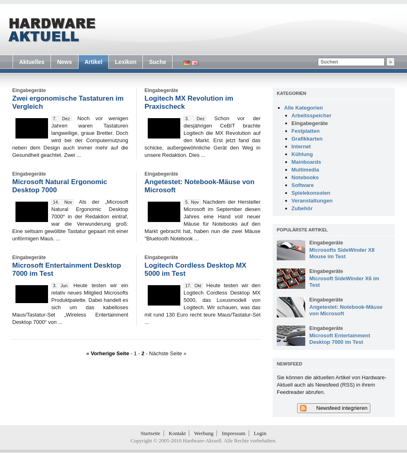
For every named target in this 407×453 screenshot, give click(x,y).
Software (302, 185)
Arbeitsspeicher (311, 115)
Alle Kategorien (303, 108)
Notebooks (305, 177)
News (64, 62)
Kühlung (302, 154)
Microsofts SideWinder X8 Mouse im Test (341, 253)
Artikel (94, 62)
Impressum (233, 433)
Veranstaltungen (312, 201)
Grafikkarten (307, 139)
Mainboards (306, 162)
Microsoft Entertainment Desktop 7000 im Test (339, 338)
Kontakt (177, 433)
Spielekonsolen (310, 193)
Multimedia (305, 170)
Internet (301, 146)
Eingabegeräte (309, 123)
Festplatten (305, 131)
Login (260, 433)
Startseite (150, 433)
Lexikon (125, 62)
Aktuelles (31, 62)
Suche (157, 62)
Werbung (203, 433)
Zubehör (302, 208)
